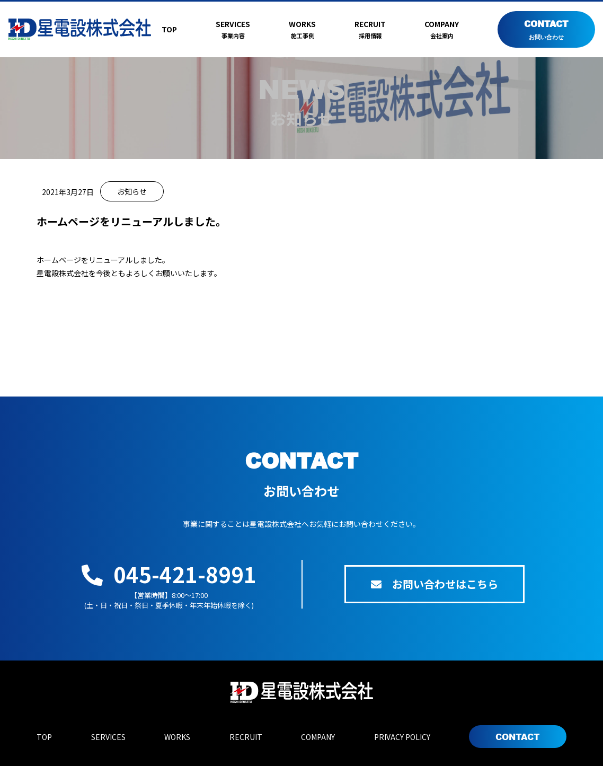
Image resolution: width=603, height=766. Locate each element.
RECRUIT (370, 30)
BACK (301, 342)
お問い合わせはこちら (434, 584)
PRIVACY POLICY (402, 737)
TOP (169, 29)
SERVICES (233, 30)
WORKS (302, 30)
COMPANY (441, 30)
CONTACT (546, 29)
